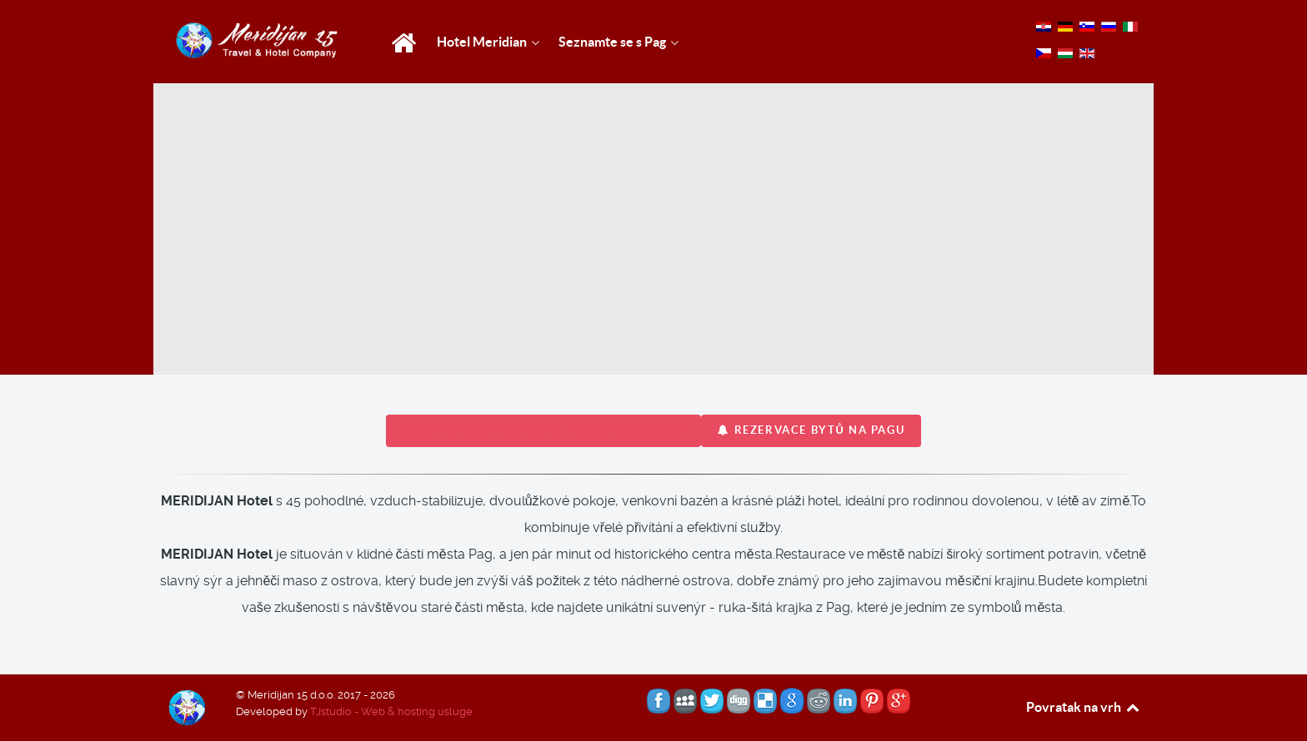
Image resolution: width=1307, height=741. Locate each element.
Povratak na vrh (1083, 706)
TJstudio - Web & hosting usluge (391, 711)
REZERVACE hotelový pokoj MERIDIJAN (544, 430)
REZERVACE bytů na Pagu (811, 430)
